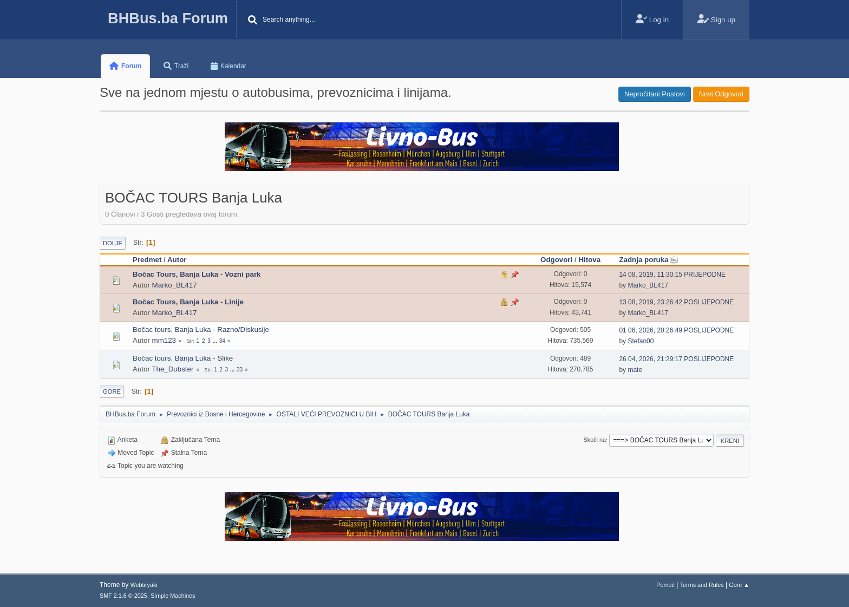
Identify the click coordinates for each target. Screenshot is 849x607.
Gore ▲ (739, 585)
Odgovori (556, 260)
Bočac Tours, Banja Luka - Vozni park (197, 274)
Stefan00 (641, 341)
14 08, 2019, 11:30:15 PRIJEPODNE (672, 274)
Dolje (112, 243)
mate (635, 370)
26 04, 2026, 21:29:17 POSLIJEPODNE (676, 359)
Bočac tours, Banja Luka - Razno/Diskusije (201, 329)
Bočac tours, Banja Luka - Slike (183, 358)
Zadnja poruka (648, 260)
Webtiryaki (144, 585)
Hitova (589, 260)
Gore (112, 391)
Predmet (147, 260)
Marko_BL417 (174, 285)
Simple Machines (173, 595)
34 (222, 341)
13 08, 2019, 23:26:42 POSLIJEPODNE (676, 302)
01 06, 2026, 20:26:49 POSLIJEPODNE (676, 330)
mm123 (164, 340)
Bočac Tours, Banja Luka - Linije (188, 302)
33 (240, 370)
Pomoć (665, 585)
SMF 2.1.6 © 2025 (123, 595)
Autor (177, 260)
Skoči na (595, 440)
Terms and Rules (702, 585)
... (216, 341)
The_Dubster (172, 369)
